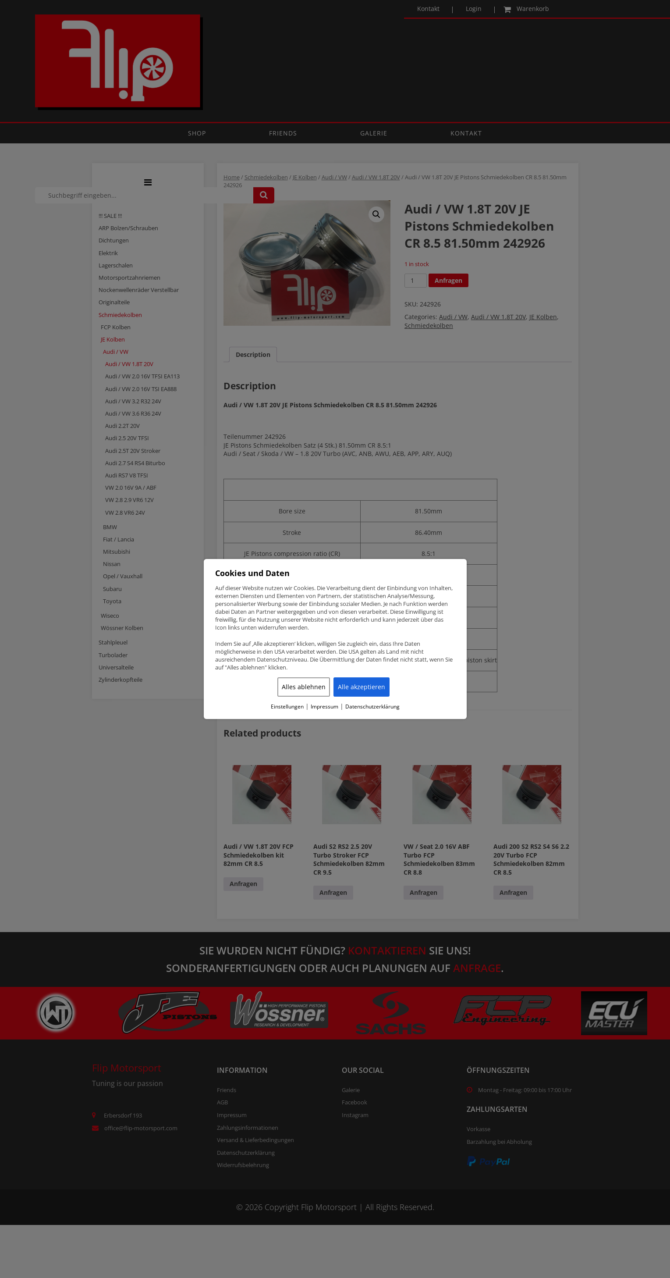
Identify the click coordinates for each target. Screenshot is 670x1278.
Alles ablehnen (304, 687)
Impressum (324, 706)
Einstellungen (287, 706)
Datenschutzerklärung (372, 706)
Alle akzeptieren (361, 687)
